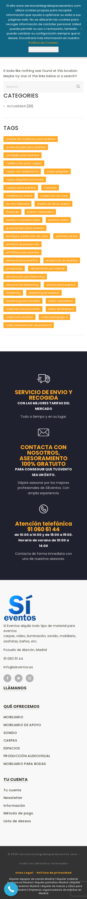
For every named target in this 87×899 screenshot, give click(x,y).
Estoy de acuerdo (43, 49)
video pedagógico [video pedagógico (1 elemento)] (54, 317)
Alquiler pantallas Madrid (51, 882)
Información (14, 805)
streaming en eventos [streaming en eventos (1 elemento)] (44, 293)
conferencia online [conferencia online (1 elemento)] (19, 196)
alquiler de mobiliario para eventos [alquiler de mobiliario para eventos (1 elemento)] (30, 139)
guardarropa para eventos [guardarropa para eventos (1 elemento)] (25, 228)
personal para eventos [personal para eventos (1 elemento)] (22, 260)
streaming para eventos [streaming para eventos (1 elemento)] (23, 301)
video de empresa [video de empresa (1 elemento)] (61, 309)
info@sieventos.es (18, 667)
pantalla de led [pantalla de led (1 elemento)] (66, 236)
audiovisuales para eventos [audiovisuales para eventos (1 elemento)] (26, 147)
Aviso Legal (24, 872)
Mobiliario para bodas (24, 763)
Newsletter (13, 797)
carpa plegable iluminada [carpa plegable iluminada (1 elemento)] (25, 179)
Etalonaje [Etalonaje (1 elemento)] (12, 212)
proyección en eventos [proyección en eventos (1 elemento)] (62, 260)
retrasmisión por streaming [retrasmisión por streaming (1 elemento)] (25, 277)
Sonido (10, 732)
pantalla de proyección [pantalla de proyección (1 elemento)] (22, 244)
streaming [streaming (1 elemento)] (13, 293)
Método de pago (18, 813)
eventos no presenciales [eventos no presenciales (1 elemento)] (23, 220)
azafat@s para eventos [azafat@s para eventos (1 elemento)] (22, 155)
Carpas (10, 740)
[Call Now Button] (11, 889)
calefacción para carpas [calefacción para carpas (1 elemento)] (24, 163)
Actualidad (16, 106)
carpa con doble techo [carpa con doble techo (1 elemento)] (22, 171)
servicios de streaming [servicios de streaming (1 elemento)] (22, 285)
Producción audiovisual (26, 756)
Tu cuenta (12, 790)
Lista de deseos (17, 821)
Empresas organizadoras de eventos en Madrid (55, 891)
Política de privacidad (54, 872)
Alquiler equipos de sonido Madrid (31, 879)
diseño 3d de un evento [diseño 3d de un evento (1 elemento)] (53, 204)
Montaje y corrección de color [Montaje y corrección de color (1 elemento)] (27, 236)
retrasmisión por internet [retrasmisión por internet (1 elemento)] (47, 268)
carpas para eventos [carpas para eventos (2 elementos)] (21, 188)
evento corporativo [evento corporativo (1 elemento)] (40, 212)
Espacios (11, 748)
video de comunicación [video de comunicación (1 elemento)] (23, 309)
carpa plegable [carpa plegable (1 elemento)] (57, 171)
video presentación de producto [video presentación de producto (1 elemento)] (29, 325)
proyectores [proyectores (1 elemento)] (14, 268)
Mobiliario (13, 717)
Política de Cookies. (43, 42)
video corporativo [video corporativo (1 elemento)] (60, 301)
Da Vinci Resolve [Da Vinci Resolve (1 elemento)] (17, 204)
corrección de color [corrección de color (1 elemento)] (54, 196)
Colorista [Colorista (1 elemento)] (50, 188)
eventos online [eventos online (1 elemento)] (58, 220)
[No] (81, 28)
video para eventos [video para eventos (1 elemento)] (19, 317)
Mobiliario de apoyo (22, 725)
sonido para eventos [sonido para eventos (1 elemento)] (61, 285)
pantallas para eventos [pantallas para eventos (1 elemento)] (22, 252)
